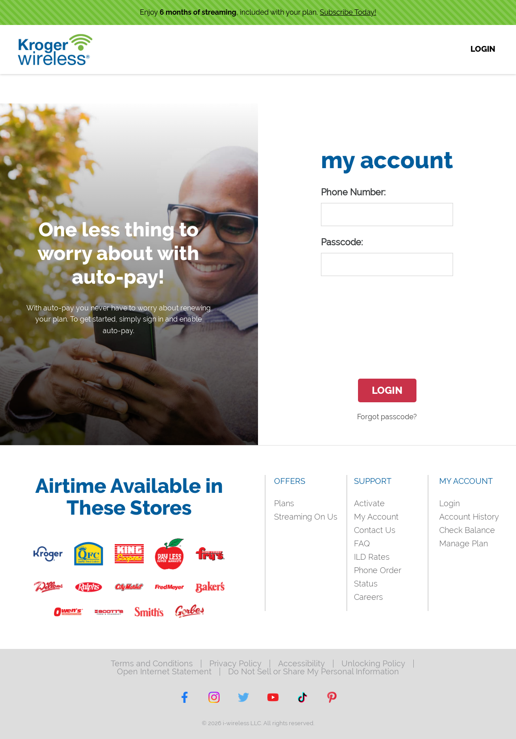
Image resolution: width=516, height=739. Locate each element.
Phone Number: (353, 192)
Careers (368, 597)
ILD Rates (372, 556)
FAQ (362, 543)
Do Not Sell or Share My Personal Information (313, 672)
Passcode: (342, 242)
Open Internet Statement (164, 672)
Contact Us (374, 530)
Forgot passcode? (387, 417)
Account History (469, 516)
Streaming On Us (305, 516)
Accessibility (301, 664)
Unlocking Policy (373, 664)
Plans (284, 503)
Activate (369, 503)
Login (387, 390)
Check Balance (467, 530)
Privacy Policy (235, 664)
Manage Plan (463, 543)
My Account (376, 516)
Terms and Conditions (152, 664)
